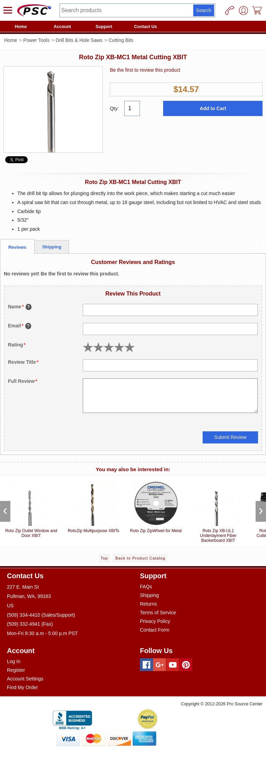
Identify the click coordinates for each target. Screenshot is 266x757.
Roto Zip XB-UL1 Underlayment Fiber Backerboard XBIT (218, 510)
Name (20, 307)
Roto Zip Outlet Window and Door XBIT (31, 508)
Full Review (22, 381)
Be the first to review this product (145, 70)
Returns (148, 604)
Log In (13, 661)
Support (104, 26)
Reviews (17, 247)
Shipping (52, 246)
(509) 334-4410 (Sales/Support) (41, 615)
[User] (243, 10)
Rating (17, 344)
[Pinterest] (186, 664)
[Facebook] (146, 664)
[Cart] (257, 10)
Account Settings (25, 678)
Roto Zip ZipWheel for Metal (156, 505)
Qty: (114, 108)
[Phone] (230, 10)
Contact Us (145, 26)
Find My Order (22, 687)
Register (16, 670)
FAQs (146, 586)
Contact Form (154, 630)
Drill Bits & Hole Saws (78, 40)
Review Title (23, 362)
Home (21, 26)
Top (104, 558)
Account (62, 26)
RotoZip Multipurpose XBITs (93, 505)
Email (19, 326)
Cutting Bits (120, 40)
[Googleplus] (159, 664)
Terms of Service (158, 612)
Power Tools (36, 40)
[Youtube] (172, 664)
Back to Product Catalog (140, 558)
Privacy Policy (155, 621)
